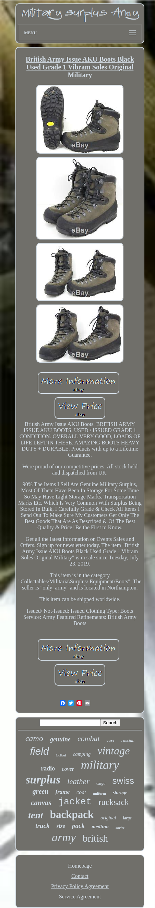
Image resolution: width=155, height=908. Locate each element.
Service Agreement (80, 896)
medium (100, 826)
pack (78, 825)
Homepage (80, 866)
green (41, 791)
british (95, 838)
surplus (43, 780)
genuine (60, 739)
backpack (72, 814)
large (127, 818)
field (39, 751)
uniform (99, 793)
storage (120, 792)
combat (89, 738)
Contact (79, 876)
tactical (61, 755)
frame (63, 792)
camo (34, 738)
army (64, 837)
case (111, 740)
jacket (75, 802)
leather (78, 781)
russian (127, 740)
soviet (120, 828)
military (100, 765)
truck (42, 825)
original (108, 817)
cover (68, 769)
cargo (100, 783)
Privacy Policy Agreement (80, 886)
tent (35, 815)
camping (82, 754)
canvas (41, 803)
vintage (113, 750)
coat (81, 792)
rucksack (113, 802)
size (61, 826)
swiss (123, 781)
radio (48, 768)
